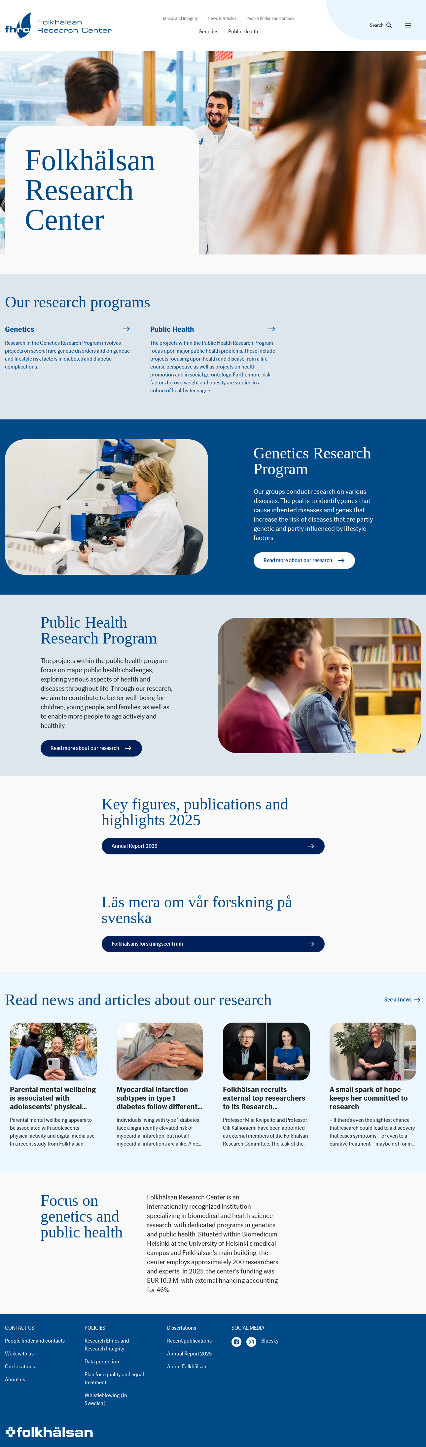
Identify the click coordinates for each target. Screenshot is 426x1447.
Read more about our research (304, 561)
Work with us (19, 1353)
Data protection (102, 1361)
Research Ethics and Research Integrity (107, 1345)
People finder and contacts (35, 1341)
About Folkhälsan (186, 1366)
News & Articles (222, 18)
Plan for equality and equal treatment (114, 1378)
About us (15, 1379)
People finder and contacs (270, 18)
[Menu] (408, 25)
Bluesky (270, 1341)
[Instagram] (251, 1342)
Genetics (208, 31)
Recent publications (189, 1341)
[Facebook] (236, 1342)
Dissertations (181, 1328)
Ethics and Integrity (180, 18)
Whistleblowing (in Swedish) (106, 1399)
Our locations (20, 1366)
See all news (402, 1000)
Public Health (243, 31)
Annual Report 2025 (213, 846)
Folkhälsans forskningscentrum (213, 944)
